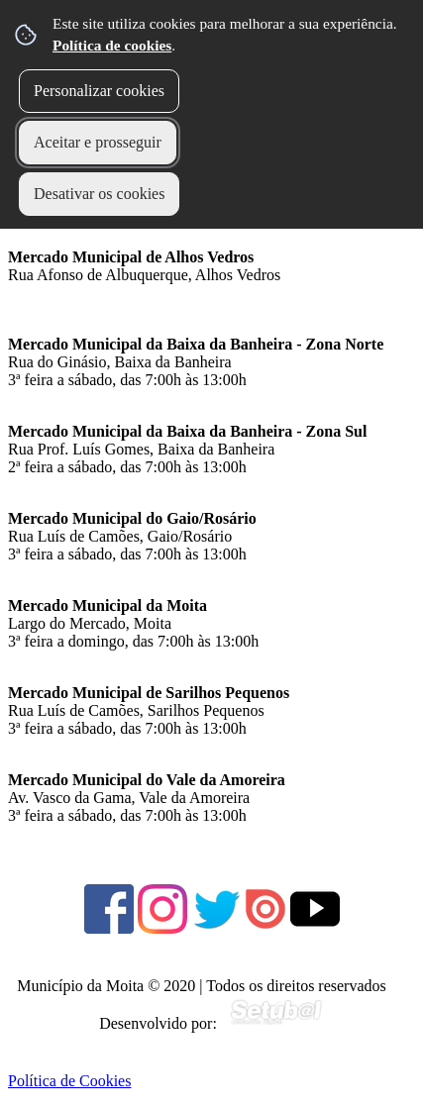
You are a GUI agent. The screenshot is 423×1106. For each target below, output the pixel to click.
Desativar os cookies (99, 193)
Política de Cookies (69, 1080)
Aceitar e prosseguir (97, 142)
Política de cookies (112, 45)
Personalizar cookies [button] (99, 90)
